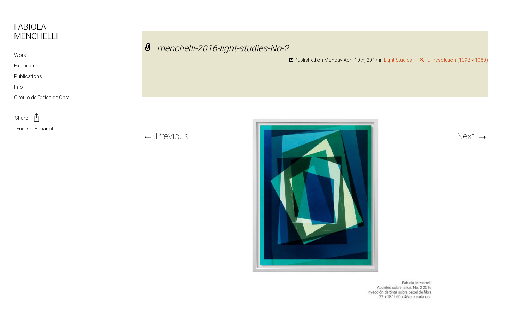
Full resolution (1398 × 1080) (456, 60)
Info (18, 87)
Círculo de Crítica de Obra (42, 97)
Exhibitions (26, 66)
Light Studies (398, 60)
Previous (165, 136)
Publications (28, 76)
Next (472, 136)
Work (20, 55)
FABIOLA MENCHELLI (36, 31)
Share (28, 118)
